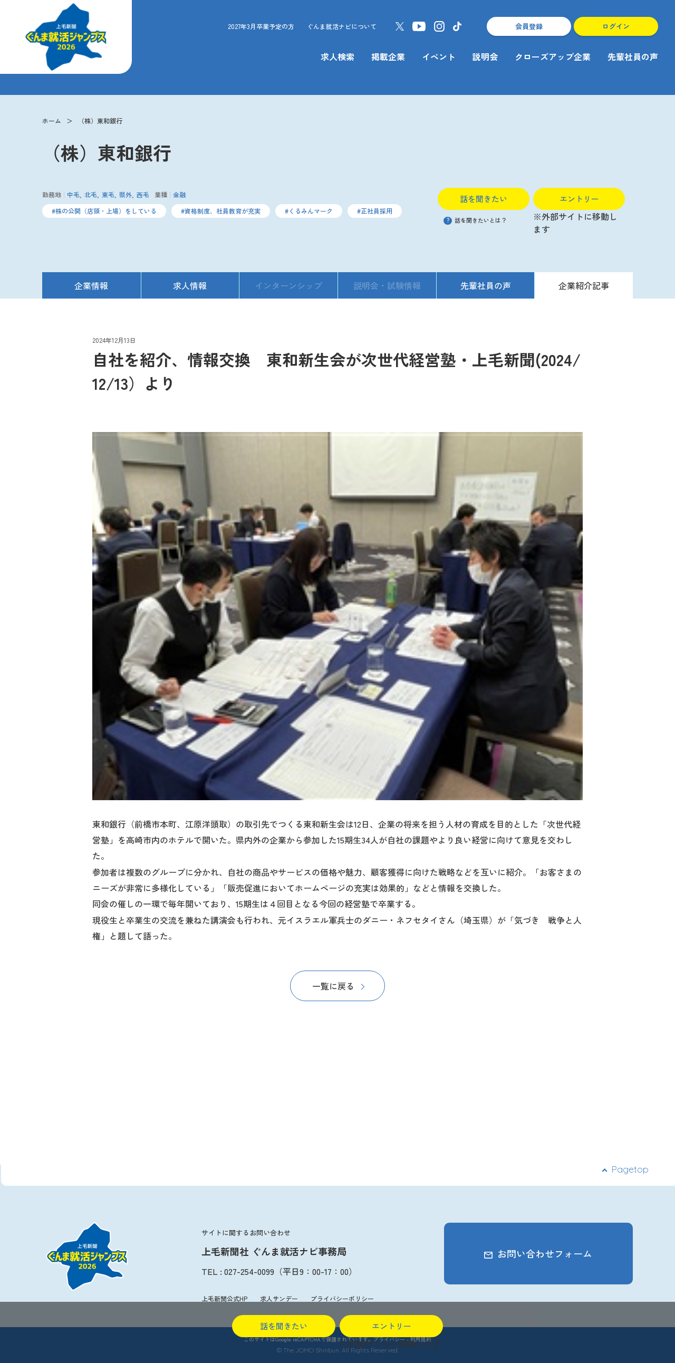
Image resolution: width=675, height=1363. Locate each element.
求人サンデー (279, 1298)
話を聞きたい (483, 198)
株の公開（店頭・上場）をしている (106, 210)
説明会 (485, 56)
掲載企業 (388, 56)
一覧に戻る (333, 986)
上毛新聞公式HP (224, 1298)
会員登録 (529, 26)
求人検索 (337, 56)
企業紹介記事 (583, 285)
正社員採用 (376, 210)
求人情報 (190, 285)
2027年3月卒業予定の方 (261, 26)
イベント (439, 56)
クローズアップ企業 (553, 56)
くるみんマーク (310, 210)
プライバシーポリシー (342, 1298)
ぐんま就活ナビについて (342, 26)
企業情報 (91, 285)
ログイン (616, 26)
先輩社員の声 (633, 56)
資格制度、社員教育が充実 (223, 210)
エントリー (579, 198)
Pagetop (630, 1169)
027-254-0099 (249, 1271)
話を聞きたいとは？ (475, 220)
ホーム (51, 120)
